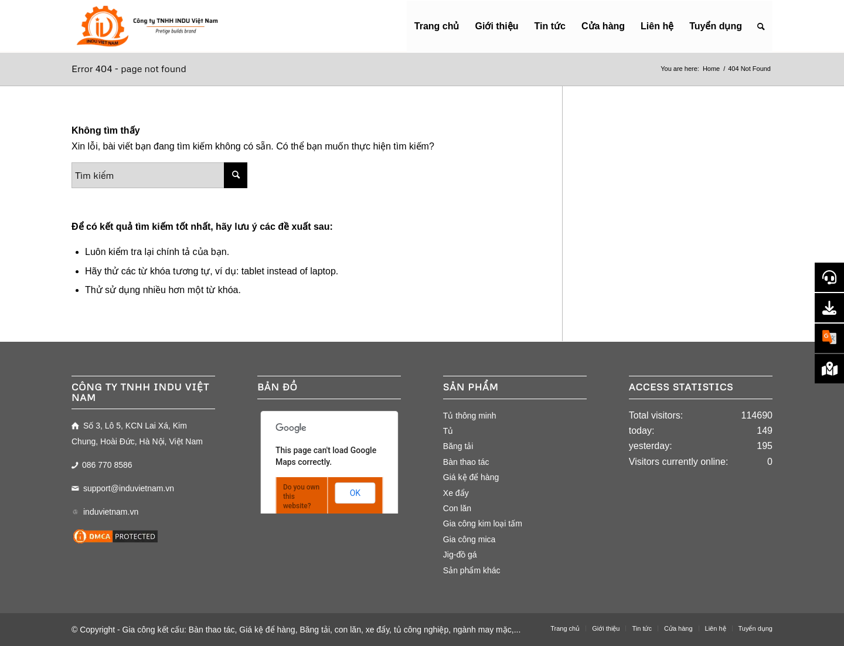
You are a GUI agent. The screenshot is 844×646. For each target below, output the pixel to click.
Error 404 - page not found (129, 68)
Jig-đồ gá (460, 554)
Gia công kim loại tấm (482, 523)
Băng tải (458, 446)
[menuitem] (437, 26)
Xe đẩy (456, 493)
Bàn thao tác (466, 462)
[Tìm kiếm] (761, 26)
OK (355, 493)
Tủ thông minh (469, 415)
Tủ (448, 431)
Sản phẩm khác (472, 570)
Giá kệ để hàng (471, 477)
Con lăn (457, 508)
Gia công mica (469, 539)
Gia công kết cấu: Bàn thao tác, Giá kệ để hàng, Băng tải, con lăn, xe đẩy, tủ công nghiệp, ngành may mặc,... (321, 629)
